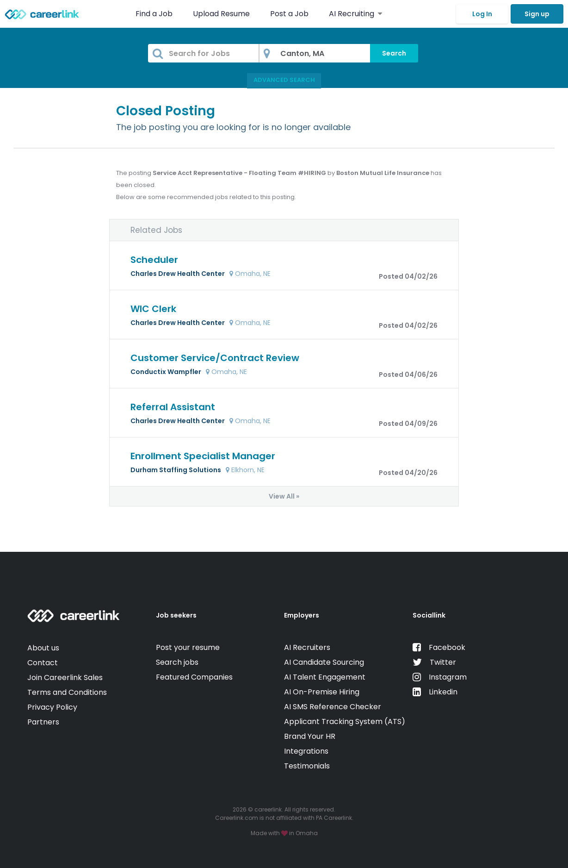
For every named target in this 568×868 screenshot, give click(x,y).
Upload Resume (221, 13)
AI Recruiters (307, 647)
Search (394, 53)
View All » (284, 496)
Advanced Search (284, 79)
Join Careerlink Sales (65, 677)
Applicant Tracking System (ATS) (344, 721)
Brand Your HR (309, 736)
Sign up (537, 14)
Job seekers (176, 615)
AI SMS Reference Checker (332, 706)
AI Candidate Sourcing (324, 662)
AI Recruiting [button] (355, 13)
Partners (43, 722)
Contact (42, 662)
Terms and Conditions (67, 692)
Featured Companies (194, 677)
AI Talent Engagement (324, 677)
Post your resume (188, 647)
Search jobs (177, 662)
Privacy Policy (52, 707)
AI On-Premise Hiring (321, 692)
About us (43, 648)
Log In (482, 14)
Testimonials (307, 766)
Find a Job (155, 13)
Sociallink (429, 615)
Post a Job (290, 13)
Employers (301, 615)
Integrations (306, 751)
